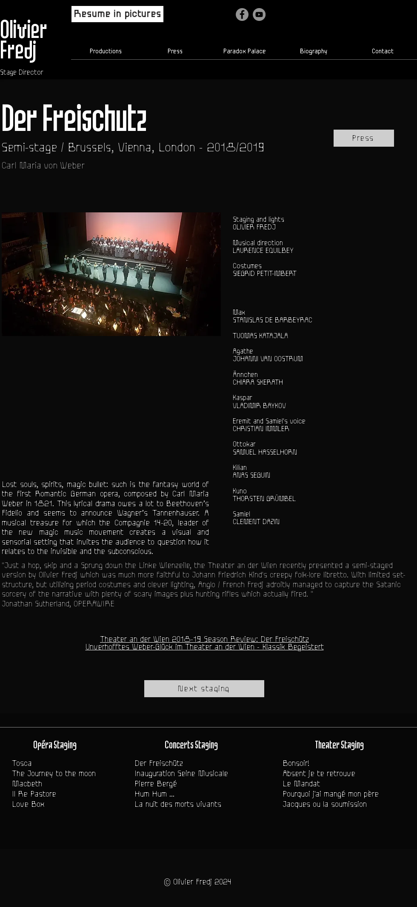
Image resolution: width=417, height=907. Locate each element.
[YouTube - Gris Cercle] (259, 14)
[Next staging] (204, 688)
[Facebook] (242, 14)
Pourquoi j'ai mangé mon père (331, 794)
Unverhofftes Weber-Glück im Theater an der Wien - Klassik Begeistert (205, 647)
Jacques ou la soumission (325, 804)
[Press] (364, 138)
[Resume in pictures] (117, 14)
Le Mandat (301, 784)
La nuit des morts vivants (177, 804)
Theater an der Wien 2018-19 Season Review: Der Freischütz (204, 639)
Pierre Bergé (155, 784)
